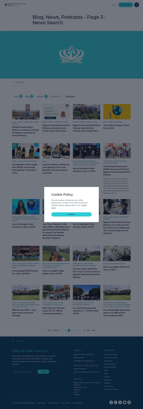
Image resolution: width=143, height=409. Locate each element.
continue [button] (71, 214)
